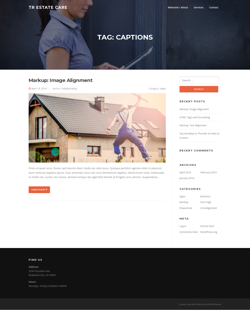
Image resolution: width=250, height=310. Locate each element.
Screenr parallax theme (191, 304)
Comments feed (189, 232)
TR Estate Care (48, 7)
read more (39, 189)
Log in (183, 226)
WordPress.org (208, 232)
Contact (213, 7)
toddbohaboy (69, 88)
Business (205, 196)
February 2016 (208, 172)
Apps (163, 88)
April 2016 (185, 172)
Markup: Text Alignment (193, 125)
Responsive (186, 208)
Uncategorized (208, 208)
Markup (184, 202)
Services (198, 7)
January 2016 (187, 178)
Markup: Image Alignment (61, 80)
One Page (205, 202)
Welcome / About (178, 7)
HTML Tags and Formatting (195, 117)
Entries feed (207, 226)
